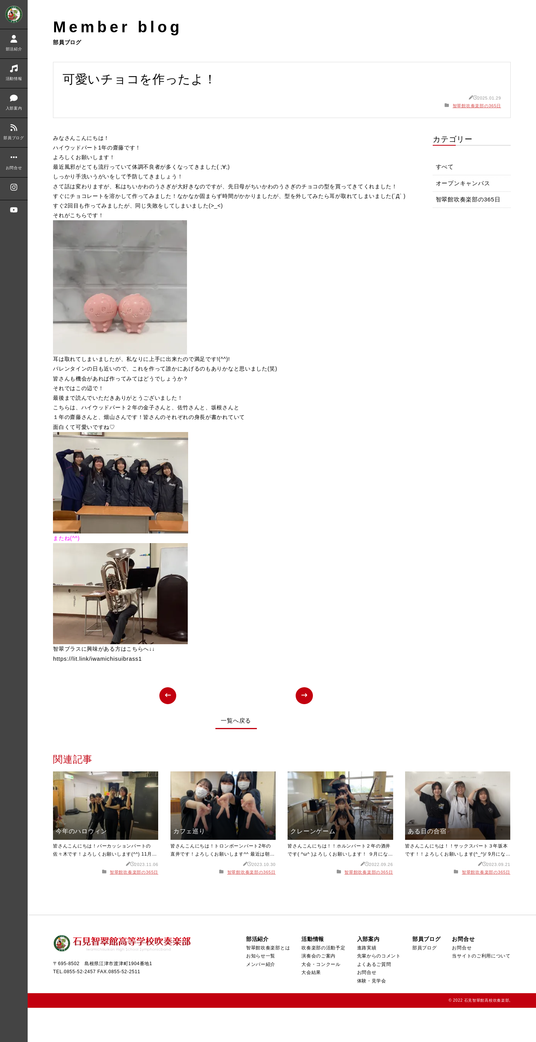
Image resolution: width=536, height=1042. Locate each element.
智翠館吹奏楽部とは (267, 982)
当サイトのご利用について (481, 990)
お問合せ (366, 1007)
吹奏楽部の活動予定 (323, 982)
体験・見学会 (371, 1015)
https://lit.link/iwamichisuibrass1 (98, 693)
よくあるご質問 (373, 998)
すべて (445, 168)
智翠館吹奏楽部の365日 (477, 105)
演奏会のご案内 (318, 990)
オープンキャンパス (463, 184)
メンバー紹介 (260, 998)
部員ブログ (424, 982)
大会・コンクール (320, 998)
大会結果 (311, 1007)
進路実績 (366, 982)
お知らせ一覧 (260, 990)
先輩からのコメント (378, 990)
